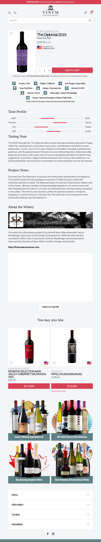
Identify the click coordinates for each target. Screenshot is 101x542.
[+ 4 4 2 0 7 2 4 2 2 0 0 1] (15, 12)
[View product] (29, 347)
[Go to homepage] (50, 10)
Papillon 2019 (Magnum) (66, 372)
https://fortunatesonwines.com (23, 247)
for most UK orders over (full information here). (50, 2)
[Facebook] (47, 534)
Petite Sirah (67, 98)
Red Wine (46, 47)
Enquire (72, 386)
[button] (9, 13)
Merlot (58, 98)
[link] (91, 12)
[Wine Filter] (85, 12)
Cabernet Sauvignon (46, 98)
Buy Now (29, 386)
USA (52, 48)
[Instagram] (53, 534)
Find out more (50, 307)
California (46, 48)
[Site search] (50, 20)
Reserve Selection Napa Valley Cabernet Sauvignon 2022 (27, 373)
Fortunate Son (47, 31)
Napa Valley (80, 83)
